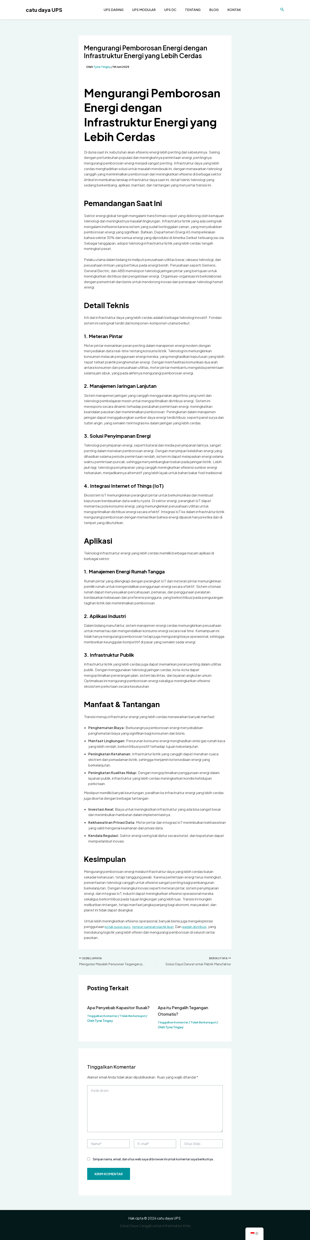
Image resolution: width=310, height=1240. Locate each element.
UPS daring (114, 10)
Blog (209, 10)
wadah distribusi (198, 926)
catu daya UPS (44, 9)
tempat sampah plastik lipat (155, 926)
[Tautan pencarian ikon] (282, 9)
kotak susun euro (118, 926)
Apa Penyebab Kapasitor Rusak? (119, 1008)
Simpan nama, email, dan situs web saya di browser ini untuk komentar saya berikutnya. (153, 1160)
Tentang (189, 10)
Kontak (229, 10)
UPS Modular (143, 10)
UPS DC (168, 10)
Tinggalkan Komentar (103, 1016)
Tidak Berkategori (136, 1016)
